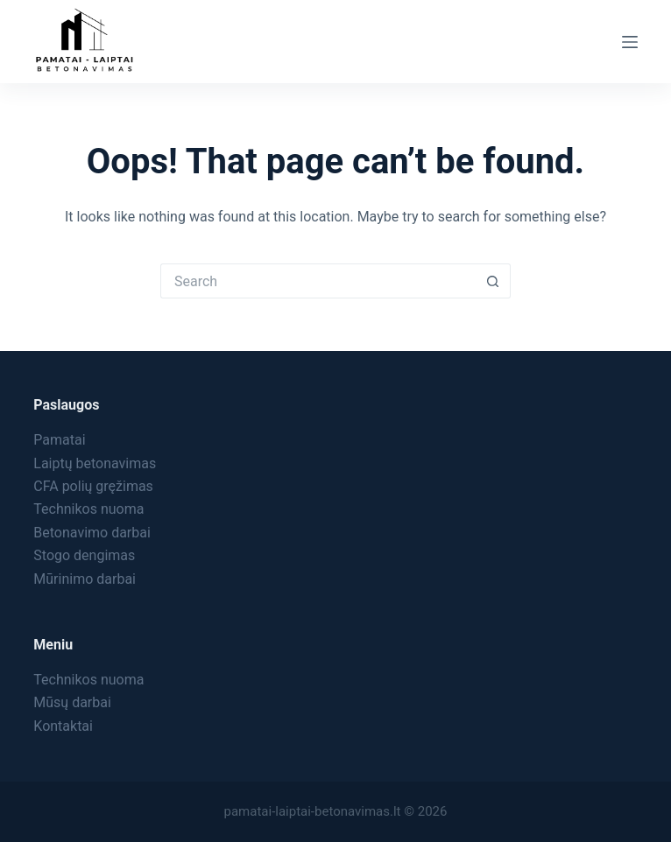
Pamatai (59, 440)
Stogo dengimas (84, 555)
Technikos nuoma (88, 509)
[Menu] (630, 42)
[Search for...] (318, 280)
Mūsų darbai (72, 702)
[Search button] (493, 280)
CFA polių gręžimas (93, 486)
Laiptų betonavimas (94, 463)
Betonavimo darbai (92, 532)
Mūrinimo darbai (84, 579)
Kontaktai (63, 726)
